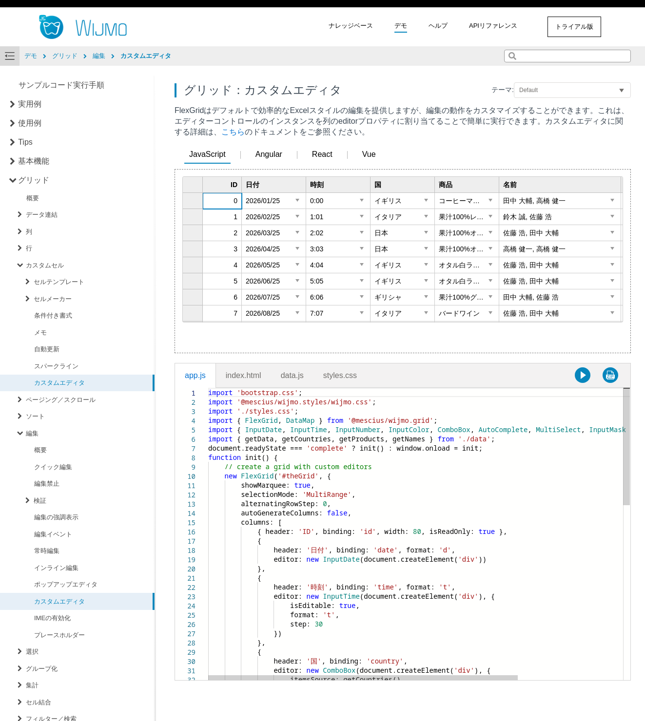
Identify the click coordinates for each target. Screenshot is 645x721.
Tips (25, 142)
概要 (32, 198)
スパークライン (56, 366)
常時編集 (46, 550)
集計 (32, 685)
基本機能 (33, 161)
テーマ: (502, 90)
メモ (40, 332)
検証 (40, 500)
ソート (35, 416)
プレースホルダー (59, 635)
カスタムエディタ (59, 382)
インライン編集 (56, 567)
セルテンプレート (59, 281)
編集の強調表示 (56, 517)
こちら (233, 132)
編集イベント (53, 534)
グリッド (33, 180)
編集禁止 (46, 483)
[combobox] (567, 56)
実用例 (29, 104)
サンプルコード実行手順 (61, 85)
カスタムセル (45, 265)
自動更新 (46, 349)
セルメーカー (53, 299)
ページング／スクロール (61, 399)
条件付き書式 (53, 315)
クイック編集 (53, 467)
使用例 (29, 123)
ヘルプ (438, 25)
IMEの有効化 (52, 618)
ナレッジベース (351, 25)
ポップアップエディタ (66, 584)
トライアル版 (574, 26)
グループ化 (42, 668)
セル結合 (38, 702)
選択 (32, 651)
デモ (400, 25)
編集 (32, 433)
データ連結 (42, 214)
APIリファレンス (493, 25)
